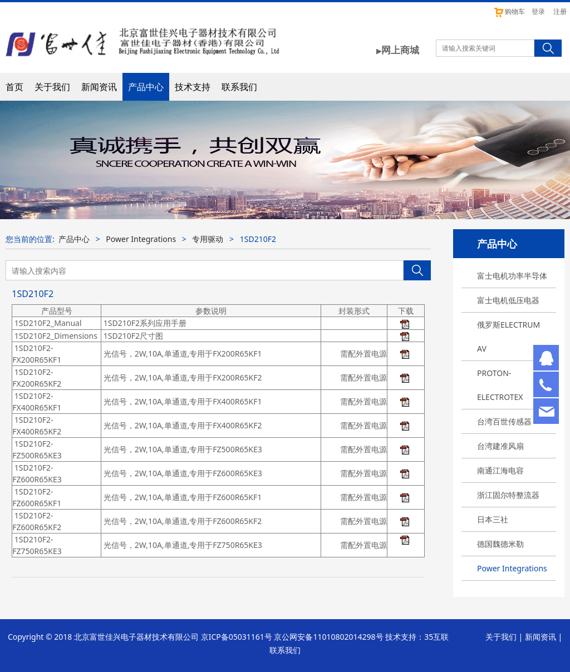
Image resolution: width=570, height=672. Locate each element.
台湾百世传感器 (504, 421)
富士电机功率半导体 (512, 275)
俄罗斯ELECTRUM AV (508, 336)
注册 (560, 11)
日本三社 (492, 519)
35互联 (436, 636)
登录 (538, 11)
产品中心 (146, 87)
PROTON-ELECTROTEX (500, 385)
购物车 (509, 11)
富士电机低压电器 (508, 300)
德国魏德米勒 (500, 543)
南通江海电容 (500, 470)
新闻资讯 (99, 87)
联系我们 (239, 87)
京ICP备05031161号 (236, 636)
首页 (14, 87)
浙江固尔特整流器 (508, 495)
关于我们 (52, 87)
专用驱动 (207, 239)
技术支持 (192, 87)
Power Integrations (512, 568)
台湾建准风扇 (500, 446)
